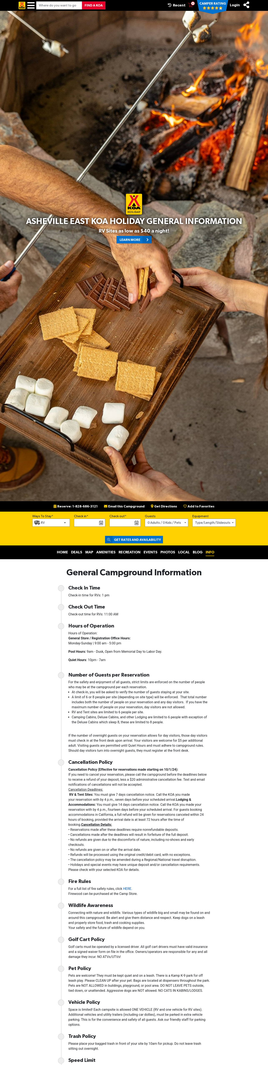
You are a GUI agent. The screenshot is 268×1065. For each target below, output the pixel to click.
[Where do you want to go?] (59, 5)
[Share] (246, 4)
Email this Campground (124, 506)
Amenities (105, 552)
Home (62, 552)
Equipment (200, 516)
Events (150, 552)
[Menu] (31, 5)
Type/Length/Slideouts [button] (212, 522)
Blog (198, 552)
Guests (150, 516)
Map (89, 552)
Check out (117, 516)
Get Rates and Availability (133, 539)
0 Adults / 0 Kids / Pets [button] (164, 522)
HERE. (127, 889)
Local (184, 552)
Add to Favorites (198, 506)
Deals (76, 552)
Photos (167, 552)
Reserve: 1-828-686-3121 (76, 506)
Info (210, 552)
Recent (176, 5)
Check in (80, 516)
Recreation (129, 552)
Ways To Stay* (42, 516)
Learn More (136, 239)
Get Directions (164, 506)
